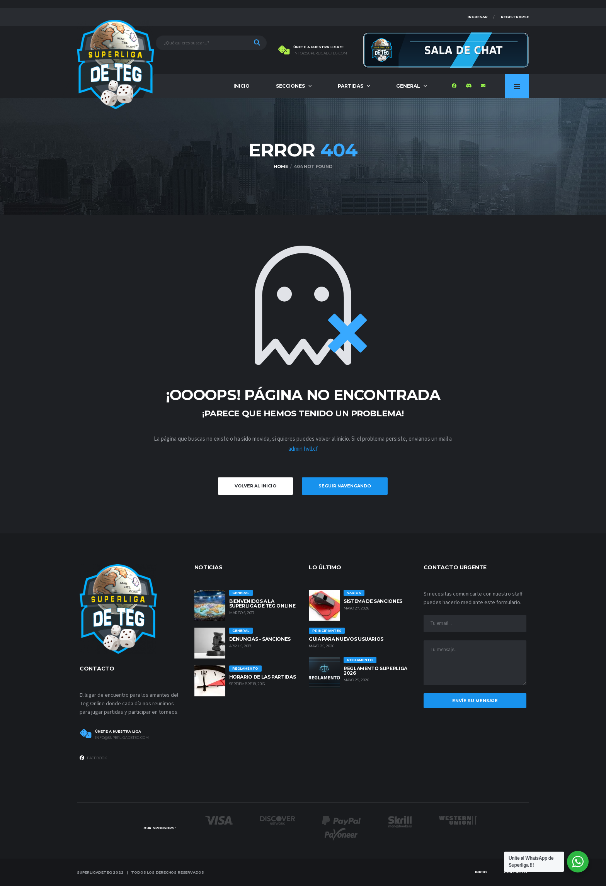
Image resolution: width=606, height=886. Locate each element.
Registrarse (515, 17)
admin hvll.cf (303, 449)
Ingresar (478, 17)
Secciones (290, 86)
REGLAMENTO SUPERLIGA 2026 (375, 670)
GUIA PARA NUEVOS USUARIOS (346, 639)
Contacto (515, 872)
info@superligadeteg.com (320, 53)
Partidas (350, 86)
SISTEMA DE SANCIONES (373, 601)
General (408, 86)
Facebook (93, 757)
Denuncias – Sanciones (260, 639)
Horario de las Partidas (262, 677)
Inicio (241, 86)
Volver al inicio (255, 486)
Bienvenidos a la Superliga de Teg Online (262, 603)
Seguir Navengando (344, 486)
